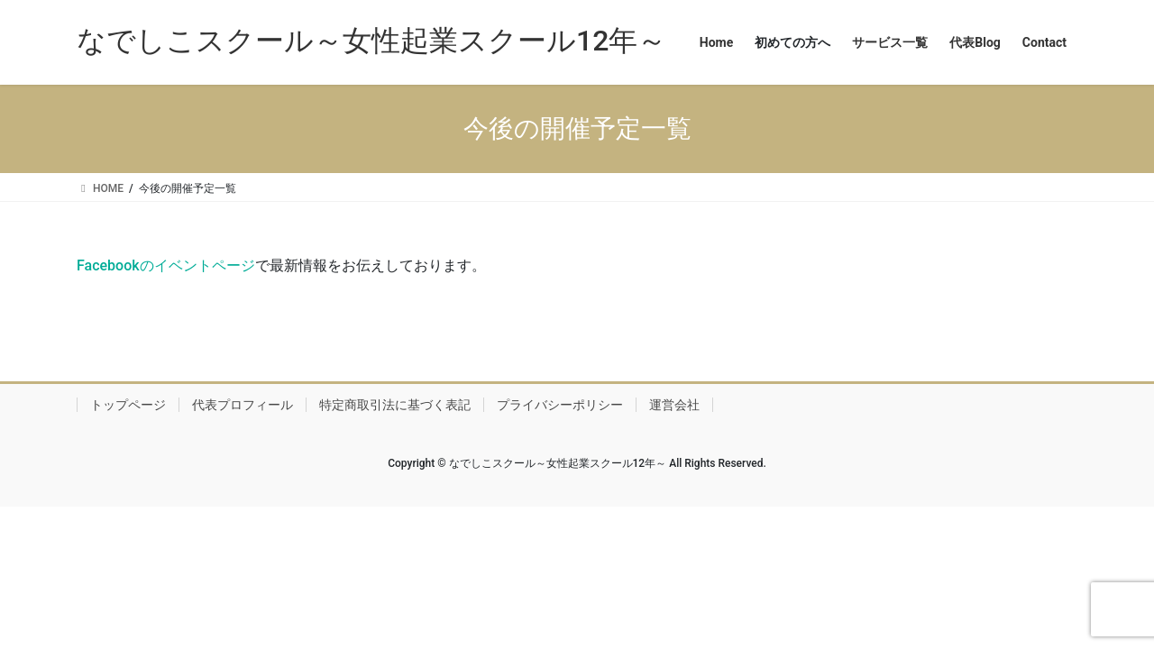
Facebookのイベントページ (166, 265)
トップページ (128, 405)
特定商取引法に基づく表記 (395, 405)
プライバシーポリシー (560, 405)
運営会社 (674, 405)
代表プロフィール (242, 405)
